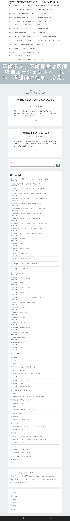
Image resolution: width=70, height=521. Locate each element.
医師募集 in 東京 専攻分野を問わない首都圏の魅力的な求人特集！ (28, 194)
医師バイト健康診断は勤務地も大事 (17, 32)
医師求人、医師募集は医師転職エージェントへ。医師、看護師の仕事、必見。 (33, 2)
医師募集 (30, 5)
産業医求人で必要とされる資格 (49, 36)
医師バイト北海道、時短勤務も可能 (36, 32)
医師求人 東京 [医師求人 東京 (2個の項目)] (38, 479)
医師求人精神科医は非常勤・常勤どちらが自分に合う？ (26, 213)
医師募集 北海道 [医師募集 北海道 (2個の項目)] (32, 476)
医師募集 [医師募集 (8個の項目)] (24, 476)
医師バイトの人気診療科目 (18, 238)
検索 (11, 162)
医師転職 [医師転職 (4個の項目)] (54, 480)
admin (41, 106)
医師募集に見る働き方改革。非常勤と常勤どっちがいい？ (26, 218)
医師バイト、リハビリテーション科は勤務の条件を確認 (26, 297)
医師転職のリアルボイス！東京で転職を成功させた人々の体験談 (24, 52)
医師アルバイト (20, 9)
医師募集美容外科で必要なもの (19, 337)
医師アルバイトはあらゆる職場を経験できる (19, 13)
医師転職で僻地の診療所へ (18, 243)
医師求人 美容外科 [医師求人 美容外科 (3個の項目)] (46, 480)
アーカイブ (12, 40)
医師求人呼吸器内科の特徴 (18, 307)
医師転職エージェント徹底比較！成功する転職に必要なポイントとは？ (33, 40)
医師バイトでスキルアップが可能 (47, 9)
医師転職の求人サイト (31, 9)
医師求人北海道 (42, 21)
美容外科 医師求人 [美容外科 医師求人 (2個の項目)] (23, 482)
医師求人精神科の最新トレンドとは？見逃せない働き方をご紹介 (24, 36)
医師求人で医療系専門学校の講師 (20, 248)
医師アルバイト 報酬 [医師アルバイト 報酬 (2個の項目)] (52, 473)
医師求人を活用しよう (14, 5)
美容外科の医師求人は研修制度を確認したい (40, 17)
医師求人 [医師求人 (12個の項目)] (14, 479)
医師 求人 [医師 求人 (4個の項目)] (20, 473)
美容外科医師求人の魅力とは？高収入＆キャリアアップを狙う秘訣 (29, 223)
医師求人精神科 (56, 40)
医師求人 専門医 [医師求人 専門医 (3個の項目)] (30, 480)
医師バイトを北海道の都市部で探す (20, 327)
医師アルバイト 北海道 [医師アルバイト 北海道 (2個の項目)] (43, 473)
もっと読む (35, 120)
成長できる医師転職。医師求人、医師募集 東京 (31, 44)
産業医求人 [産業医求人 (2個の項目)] (17, 482)
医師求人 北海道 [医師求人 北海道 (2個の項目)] (22, 479)
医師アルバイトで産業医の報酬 (19, 253)
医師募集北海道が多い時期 (35, 133)
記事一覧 (50, 5)
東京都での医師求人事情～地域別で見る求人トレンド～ (26, 184)
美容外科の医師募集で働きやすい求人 (18, 25)
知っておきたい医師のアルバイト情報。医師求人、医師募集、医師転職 (26, 59)
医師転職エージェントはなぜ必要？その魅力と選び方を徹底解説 (28, 189)
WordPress (39, 518)
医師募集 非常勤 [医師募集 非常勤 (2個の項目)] (51, 476)
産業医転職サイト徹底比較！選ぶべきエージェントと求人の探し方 (29, 199)
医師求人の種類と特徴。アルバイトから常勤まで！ (21, 56)
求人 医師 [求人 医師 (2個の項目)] (12, 482)
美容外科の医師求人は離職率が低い (20, 342)
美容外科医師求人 (13, 44)
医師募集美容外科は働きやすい (19, 283)
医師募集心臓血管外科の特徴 (19, 312)
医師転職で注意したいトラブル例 (20, 322)
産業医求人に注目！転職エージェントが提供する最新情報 (26, 233)
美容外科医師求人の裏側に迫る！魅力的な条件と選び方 (26, 203)
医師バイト (56, 5)
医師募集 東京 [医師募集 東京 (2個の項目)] (45, 476)
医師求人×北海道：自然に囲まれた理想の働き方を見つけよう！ (28, 208)
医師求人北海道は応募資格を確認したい (18, 17)
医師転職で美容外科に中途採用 (19, 332)
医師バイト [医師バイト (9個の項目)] (15, 476)
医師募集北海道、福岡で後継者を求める (35, 101)
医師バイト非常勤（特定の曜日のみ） (21, 268)
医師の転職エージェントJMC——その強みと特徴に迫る (22, 28)
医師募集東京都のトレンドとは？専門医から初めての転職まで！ (24, 48)
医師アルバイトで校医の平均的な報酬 (21, 258)
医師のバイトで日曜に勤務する (16, 21)
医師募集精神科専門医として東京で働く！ (39, 25)
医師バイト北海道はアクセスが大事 (20, 288)
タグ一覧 (43, 5)
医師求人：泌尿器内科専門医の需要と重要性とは (24, 302)
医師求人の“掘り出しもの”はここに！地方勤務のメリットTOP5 (28, 228)
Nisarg (49, 518)
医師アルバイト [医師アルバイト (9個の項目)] (31, 472)
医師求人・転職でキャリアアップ (20, 273)
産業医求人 (12, 9)
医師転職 (37, 5)
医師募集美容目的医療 (31, 21)
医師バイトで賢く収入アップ (39, 13)
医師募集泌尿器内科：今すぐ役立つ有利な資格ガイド (25, 263)
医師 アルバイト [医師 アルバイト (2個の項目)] (13, 473)
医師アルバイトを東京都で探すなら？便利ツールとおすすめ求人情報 (29, 179)
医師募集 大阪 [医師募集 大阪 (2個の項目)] (38, 476)
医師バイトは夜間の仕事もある (19, 293)
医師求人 (24, 5)
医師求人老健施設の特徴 (42, 28)
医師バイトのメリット (17, 347)
